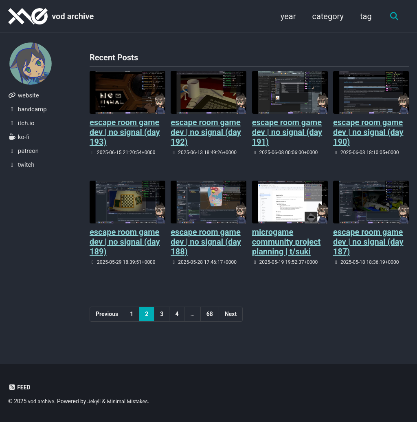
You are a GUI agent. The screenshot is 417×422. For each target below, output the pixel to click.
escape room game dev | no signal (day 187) (368, 242)
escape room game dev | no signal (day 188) (206, 242)
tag (363, 16)
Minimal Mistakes (132, 401)
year (286, 16)
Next (231, 314)
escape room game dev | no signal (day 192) (206, 132)
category (326, 16)
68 (209, 314)
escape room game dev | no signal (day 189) (125, 242)
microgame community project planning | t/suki (286, 242)
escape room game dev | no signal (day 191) (287, 132)
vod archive (73, 16)
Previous (107, 314)
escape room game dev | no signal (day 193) (125, 132)
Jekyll (97, 401)
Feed (19, 387)
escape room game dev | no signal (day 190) (368, 132)
